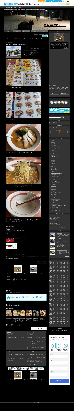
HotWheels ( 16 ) (54, 187)
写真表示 (46, 34)
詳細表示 (36, 34)
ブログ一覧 (23, 9)
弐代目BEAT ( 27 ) (54, 155)
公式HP (7, 233)
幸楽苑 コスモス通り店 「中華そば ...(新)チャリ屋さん (36, 319)
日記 (19, 9)
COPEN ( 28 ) (53, 161)
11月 (64, 263)
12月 (67, 267)
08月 (54, 263)
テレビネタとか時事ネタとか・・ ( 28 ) (58, 205)
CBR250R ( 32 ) (54, 169)
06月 (67, 262)
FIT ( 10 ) (52, 153)
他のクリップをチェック (64, 227)
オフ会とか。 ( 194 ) (54, 176)
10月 (61, 263)
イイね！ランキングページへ (41, 283)
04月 (61, 262)
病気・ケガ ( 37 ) (54, 208)
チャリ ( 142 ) (53, 184)
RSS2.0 (59, 328)
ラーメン (21, 292)
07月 (51, 263)
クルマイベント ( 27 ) (55, 177)
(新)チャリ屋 (51, 85)
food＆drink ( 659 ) (54, 200)
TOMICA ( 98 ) (53, 186)
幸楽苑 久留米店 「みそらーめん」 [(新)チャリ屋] (35, 9)
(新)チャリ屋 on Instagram (55, 215)
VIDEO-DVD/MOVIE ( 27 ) (56, 192)
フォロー (54, 93)
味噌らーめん (31, 292)
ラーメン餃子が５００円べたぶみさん (43, 318)
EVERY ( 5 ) (53, 156)
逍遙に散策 (9, 332)
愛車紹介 (17, 31)
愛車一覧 (67, 256)
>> (61, 125)
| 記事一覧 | (25, 38)
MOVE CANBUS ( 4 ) (55, 147)
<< (57, 125)
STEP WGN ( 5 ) (54, 168)
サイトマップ (64, 330)
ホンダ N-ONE (59, 233)
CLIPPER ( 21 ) (54, 158)
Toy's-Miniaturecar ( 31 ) (55, 189)
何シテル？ (62, 48)
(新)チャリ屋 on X (53, 223)
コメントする (38, 328)
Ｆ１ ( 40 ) (53, 179)
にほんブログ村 (53, 219)
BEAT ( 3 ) (53, 166)
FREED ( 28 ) (53, 151)
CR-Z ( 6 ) (52, 150)
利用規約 (58, 330)
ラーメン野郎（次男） (11, 292)
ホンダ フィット (60, 244)
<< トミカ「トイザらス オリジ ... (14, 38)
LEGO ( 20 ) (53, 191)
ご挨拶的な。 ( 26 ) (54, 140)
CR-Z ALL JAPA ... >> (36, 38)
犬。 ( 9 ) (52, 202)
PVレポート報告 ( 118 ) (55, 210)
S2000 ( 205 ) (53, 163)
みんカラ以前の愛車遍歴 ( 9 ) (56, 173)
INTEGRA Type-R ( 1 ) (55, 148)
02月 (54, 262)
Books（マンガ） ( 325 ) (55, 199)
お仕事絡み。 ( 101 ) (54, 204)
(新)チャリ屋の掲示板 (53, 122)
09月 (57, 263)
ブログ (15, 9)
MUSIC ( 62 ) (53, 194)
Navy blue (9, 351)
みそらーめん (25, 292)
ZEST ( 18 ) (53, 164)
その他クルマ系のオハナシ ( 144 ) (57, 174)
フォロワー (64, 93)
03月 (57, 262)
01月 (51, 262)
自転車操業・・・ (55, 25)
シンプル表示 (41, 34)
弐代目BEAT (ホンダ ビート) (62, 250)
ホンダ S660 (59, 238)
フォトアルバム (26, 31)
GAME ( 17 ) (53, 195)
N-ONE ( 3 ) (53, 143)
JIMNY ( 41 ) (53, 160)
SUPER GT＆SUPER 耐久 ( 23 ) (57, 182)
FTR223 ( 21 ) (53, 171)
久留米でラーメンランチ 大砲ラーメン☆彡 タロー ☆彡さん (16, 319)
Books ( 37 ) (53, 197)
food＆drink (42, 261)
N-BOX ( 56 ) (53, 145)
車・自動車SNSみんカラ (9, 9)
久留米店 (29, 55)
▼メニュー (43, 31)
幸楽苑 (17, 292)
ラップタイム (34, 31)
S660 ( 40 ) (53, 142)
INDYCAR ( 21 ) (54, 181)
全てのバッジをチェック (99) (63, 104)
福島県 (56, 85)
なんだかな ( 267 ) (54, 207)
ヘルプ (63, 1)
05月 (64, 262)
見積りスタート (59, 381)
